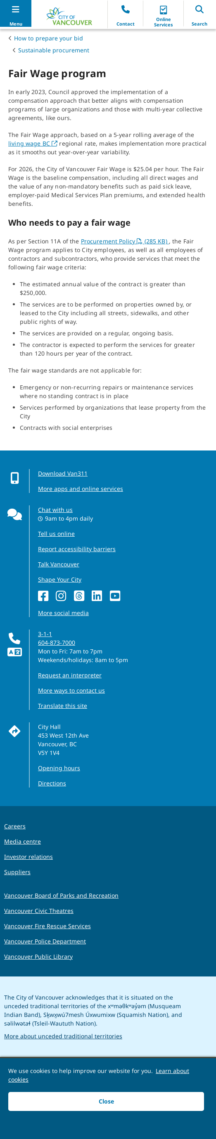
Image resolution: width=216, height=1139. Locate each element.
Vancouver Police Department (45, 941)
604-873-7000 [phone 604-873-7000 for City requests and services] (56, 642)
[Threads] (81, 596)
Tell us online (56, 534)
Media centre (22, 841)
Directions (52, 783)
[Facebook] (45, 596)
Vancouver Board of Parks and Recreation (61, 895)
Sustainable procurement (53, 50)
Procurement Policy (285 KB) (125, 241)
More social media (63, 613)
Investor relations (28, 857)
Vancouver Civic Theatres (39, 911)
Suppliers (17, 872)
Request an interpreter (70, 675)
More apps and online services (80, 489)
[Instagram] (63, 596)
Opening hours (59, 768)
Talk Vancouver (58, 564)
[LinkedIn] (99, 596)
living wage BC (32, 143)
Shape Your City (59, 579)
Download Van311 (63, 473)
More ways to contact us (71, 690)
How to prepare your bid (48, 38)
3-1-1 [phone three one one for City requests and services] (45, 634)
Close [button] (106, 1101)
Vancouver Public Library (38, 956)
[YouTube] (117, 596)
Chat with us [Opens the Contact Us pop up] (55, 510)
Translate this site (62, 706)
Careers (15, 826)
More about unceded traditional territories (63, 1036)
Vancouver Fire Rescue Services (47, 926)
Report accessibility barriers (77, 549)
